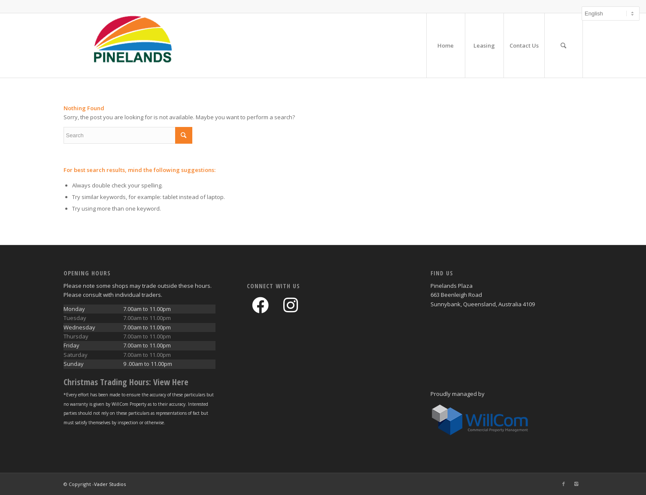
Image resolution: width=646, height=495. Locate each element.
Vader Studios (110, 484)
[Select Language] (611, 13)
